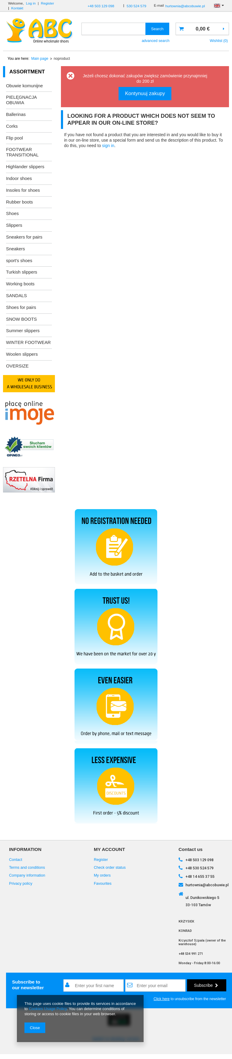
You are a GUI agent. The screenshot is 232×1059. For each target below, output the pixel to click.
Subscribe (206, 985)
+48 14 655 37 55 (200, 876)
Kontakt (17, 8)
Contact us (191, 849)
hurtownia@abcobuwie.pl (185, 6)
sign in (108, 145)
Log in (31, 3)
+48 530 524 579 (200, 868)
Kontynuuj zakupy (145, 93)
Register (47, 3)
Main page (39, 58)
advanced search (156, 41)
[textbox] (113, 29)
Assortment (27, 72)
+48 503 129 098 (100, 6)
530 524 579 (136, 6)
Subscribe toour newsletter (28, 984)
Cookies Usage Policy (47, 1008)
